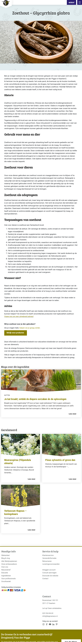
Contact (45, 579)
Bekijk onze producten (15, 333)
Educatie (4, 573)
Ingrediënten (6, 576)
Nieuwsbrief (5, 570)
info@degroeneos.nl (50, 616)
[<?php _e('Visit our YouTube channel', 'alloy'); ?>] (50, 624)
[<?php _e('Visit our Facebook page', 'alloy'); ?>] (47, 624)
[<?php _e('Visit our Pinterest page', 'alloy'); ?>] (53, 624)
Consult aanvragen (49, 573)
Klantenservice (48, 555)
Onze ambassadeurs (9, 564)
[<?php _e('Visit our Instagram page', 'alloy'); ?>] (43, 624)
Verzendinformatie (49, 558)
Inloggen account (49, 570)
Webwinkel (5, 555)
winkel (71, 2)
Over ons (4, 567)
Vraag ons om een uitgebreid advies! (19, 316)
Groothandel (6, 581)
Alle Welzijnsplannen (9, 561)
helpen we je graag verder (29, 328)
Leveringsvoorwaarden (51, 564)
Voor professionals (8, 579)
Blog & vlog (5, 558)
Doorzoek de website (50, 576)
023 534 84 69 (47, 613)
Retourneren (47, 561)
